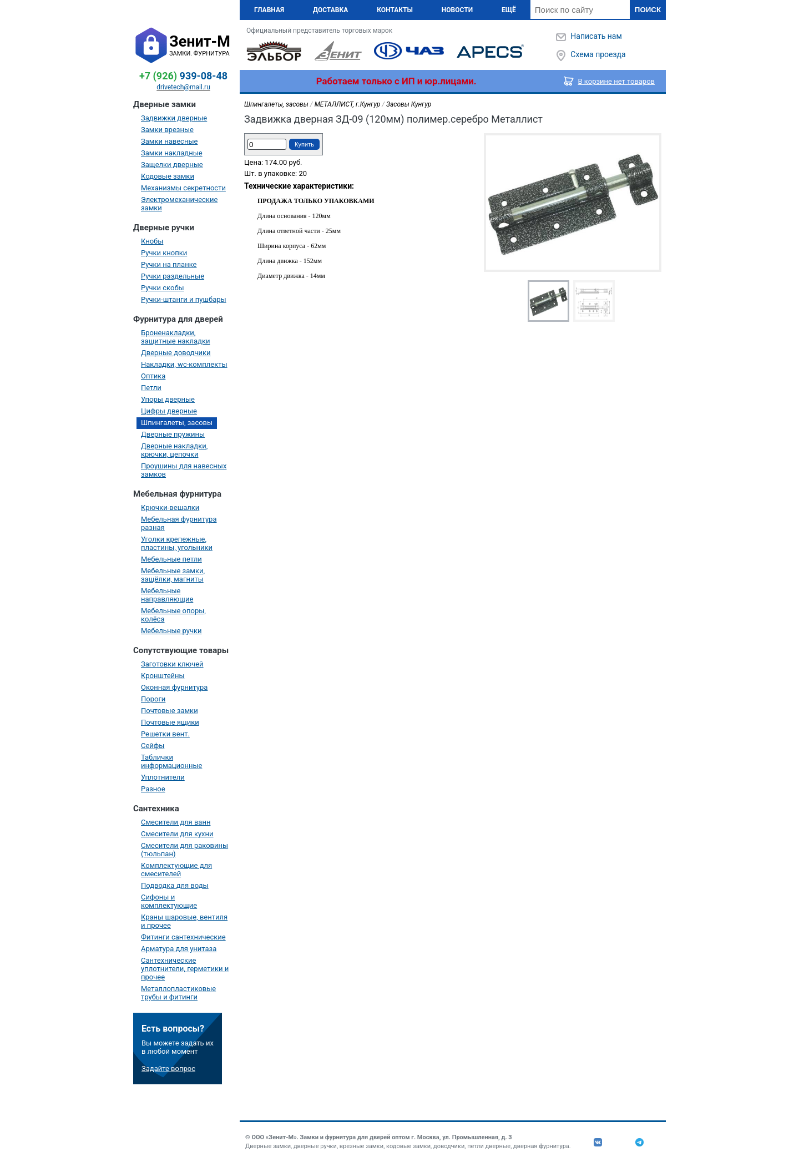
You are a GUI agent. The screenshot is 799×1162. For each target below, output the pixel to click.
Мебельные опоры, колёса (173, 615)
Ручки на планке (168, 264)
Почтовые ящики (170, 722)
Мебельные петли (171, 559)
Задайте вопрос (168, 1068)
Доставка (330, 10)
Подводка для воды (175, 885)
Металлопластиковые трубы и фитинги (178, 992)
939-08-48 (183, 76)
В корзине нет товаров (616, 81)
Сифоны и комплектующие (169, 901)
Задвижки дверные (174, 118)
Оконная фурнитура (174, 687)
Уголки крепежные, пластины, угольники (177, 543)
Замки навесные (169, 141)
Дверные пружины (173, 434)
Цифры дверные (169, 411)
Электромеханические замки (179, 203)
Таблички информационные (171, 761)
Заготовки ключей (172, 664)
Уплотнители (163, 777)
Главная (269, 10)
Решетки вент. (165, 734)
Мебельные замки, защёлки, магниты (173, 575)
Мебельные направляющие (167, 595)
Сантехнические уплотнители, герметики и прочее (185, 968)
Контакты (395, 10)
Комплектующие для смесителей (176, 869)
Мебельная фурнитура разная (179, 523)
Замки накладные (172, 153)
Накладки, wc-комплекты (184, 364)
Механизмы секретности (183, 188)
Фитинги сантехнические (183, 937)
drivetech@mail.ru (183, 87)
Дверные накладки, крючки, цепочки (174, 450)
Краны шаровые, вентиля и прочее (184, 921)
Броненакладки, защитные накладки (175, 337)
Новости (457, 10)
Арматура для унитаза (178, 948)
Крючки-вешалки (170, 507)
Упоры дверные (168, 399)
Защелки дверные (172, 164)
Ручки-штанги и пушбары (183, 299)
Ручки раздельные (172, 276)
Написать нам (595, 36)
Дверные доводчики (176, 352)
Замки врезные (167, 129)
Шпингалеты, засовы (177, 422)
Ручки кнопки (164, 253)
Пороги (153, 699)
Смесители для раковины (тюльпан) (184, 849)
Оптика (153, 376)
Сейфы (152, 745)
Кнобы (152, 241)
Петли (151, 387)
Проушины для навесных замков (183, 470)
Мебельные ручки (171, 631)
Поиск (648, 10)
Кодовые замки (167, 176)
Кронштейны (163, 675)
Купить (304, 144)
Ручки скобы (162, 288)
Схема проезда (597, 54)
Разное (153, 789)
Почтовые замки (169, 710)
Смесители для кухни (177, 834)
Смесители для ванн (175, 822)
